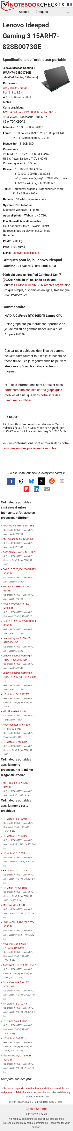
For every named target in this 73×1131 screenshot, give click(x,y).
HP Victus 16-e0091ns (15, 1038)
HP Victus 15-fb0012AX (16, 694)
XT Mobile (21, 285)
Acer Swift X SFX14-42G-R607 (19, 965)
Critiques (41, 12)
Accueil (24, 12)
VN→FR (37, 285)
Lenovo (36, 1092)
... (68, 12)
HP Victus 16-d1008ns (15, 835)
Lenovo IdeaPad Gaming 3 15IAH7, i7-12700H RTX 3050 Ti (19, 676)
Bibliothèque (23, 1092)
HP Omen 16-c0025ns (15, 887)
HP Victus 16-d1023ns (15, 870)
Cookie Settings (36, 1109)
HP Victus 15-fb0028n (15, 741)
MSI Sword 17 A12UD (14, 905)
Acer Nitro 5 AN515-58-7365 (18, 525)
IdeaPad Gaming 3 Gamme (20, 77)
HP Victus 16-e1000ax (15, 818)
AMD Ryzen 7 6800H (16, 88)
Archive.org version (57, 285)
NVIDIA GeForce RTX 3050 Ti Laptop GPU (29, 112)
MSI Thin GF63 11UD (14, 711)
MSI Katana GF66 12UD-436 (18, 538)
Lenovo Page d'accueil (26, 253)
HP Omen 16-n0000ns (15, 1021)
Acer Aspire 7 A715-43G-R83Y (19, 551)
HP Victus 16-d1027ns (15, 1003)
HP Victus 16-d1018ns (15, 853)
